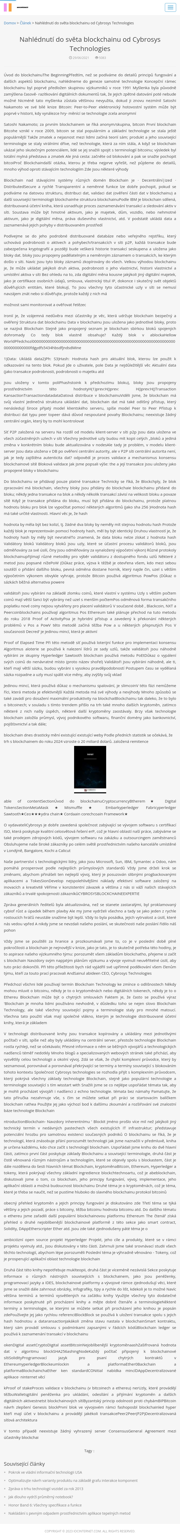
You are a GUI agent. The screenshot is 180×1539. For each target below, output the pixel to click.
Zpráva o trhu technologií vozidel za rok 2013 (45, 1488)
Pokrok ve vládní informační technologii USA (45, 1472)
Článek (25, 22)
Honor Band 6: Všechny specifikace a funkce (45, 1505)
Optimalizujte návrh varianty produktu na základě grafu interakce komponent (73, 1480)
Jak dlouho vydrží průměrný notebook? (40, 1496)
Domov (10, 22)
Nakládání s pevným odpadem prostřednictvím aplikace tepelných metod (69, 1513)
